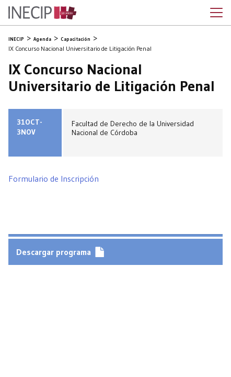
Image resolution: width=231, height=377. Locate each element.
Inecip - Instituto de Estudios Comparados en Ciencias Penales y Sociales (42, 13)
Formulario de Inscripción (53, 178)
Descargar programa (53, 252)
